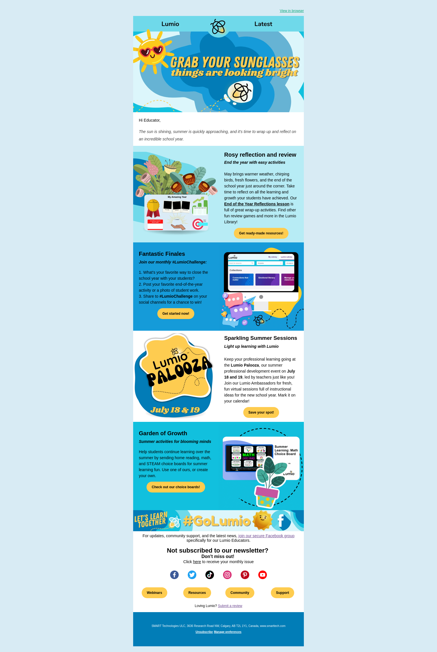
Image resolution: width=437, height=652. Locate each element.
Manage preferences (228, 631)
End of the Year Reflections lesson (256, 204)
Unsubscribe (204, 631)
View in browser (292, 11)
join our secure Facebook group (266, 536)
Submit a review (230, 606)
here (197, 561)
